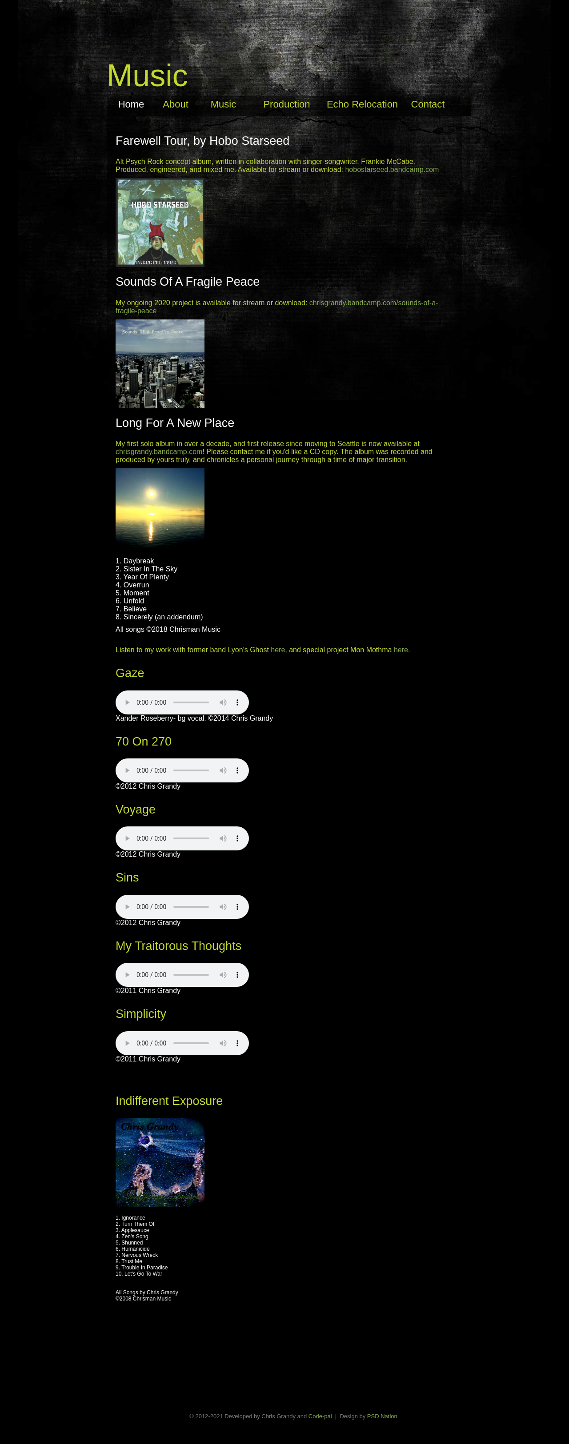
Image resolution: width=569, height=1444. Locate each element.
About (175, 104)
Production (286, 104)
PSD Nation (382, 1416)
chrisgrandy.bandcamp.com (159, 451)
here (278, 650)
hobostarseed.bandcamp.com (392, 169)
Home (131, 104)
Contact (428, 104)
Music (223, 104)
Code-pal (320, 1416)
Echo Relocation (362, 104)
